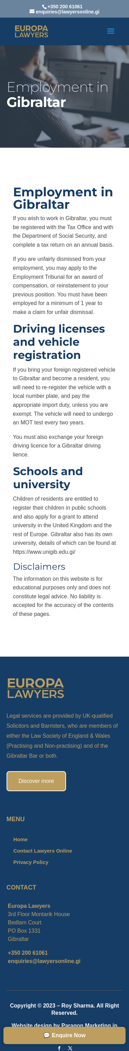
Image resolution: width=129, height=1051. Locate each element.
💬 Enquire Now (64, 1035)
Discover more (36, 781)
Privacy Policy (31, 862)
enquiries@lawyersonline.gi (44, 961)
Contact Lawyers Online (42, 851)
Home (20, 839)
